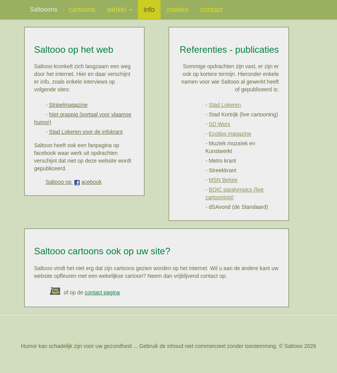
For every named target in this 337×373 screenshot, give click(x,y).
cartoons (82, 9)
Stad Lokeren (225, 105)
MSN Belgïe (223, 180)
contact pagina (102, 292)
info (149, 9)
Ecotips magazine (230, 134)
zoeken (177, 9)
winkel (119, 9)
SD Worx (219, 124)
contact (211, 9)
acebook (91, 182)
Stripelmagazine (68, 105)
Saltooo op (59, 182)
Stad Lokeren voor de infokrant (85, 132)
